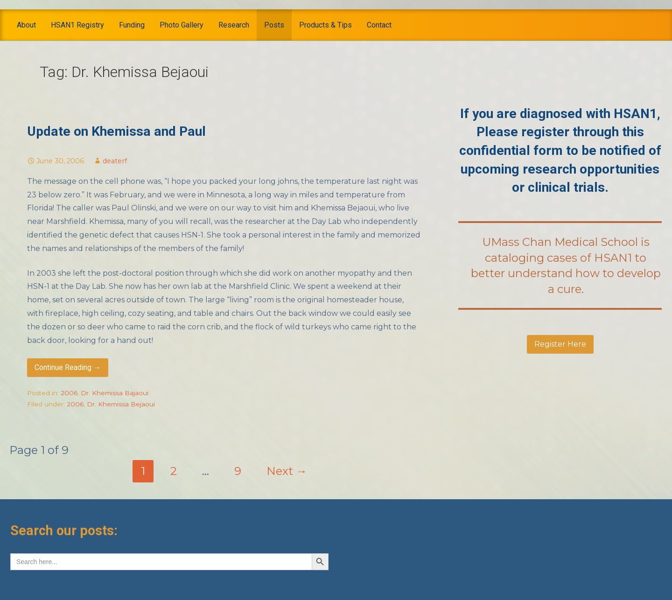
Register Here (560, 344)
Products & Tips (325, 25)
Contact (379, 25)
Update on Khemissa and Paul (116, 131)
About (26, 25)
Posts (274, 25)
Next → (286, 471)
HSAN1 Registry (77, 25)
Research (233, 25)
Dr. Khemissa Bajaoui (114, 393)
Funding (132, 25)
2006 (69, 393)
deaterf (115, 161)
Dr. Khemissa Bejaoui (121, 404)
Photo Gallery (181, 25)
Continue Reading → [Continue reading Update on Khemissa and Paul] (68, 367)
